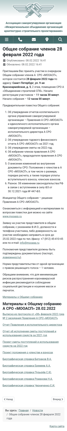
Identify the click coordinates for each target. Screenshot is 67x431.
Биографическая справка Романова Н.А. (28, 378)
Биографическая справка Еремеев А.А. (27, 365)
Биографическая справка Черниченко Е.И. (29, 385)
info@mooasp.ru (29, 242)
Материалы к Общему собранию (23, 297)
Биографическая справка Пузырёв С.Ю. (27, 372)
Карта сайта (57, 426)
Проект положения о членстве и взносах (28, 352)
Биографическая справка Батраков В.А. (27, 359)
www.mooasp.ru (12, 216)
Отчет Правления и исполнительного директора (32, 324)
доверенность (11, 257)
